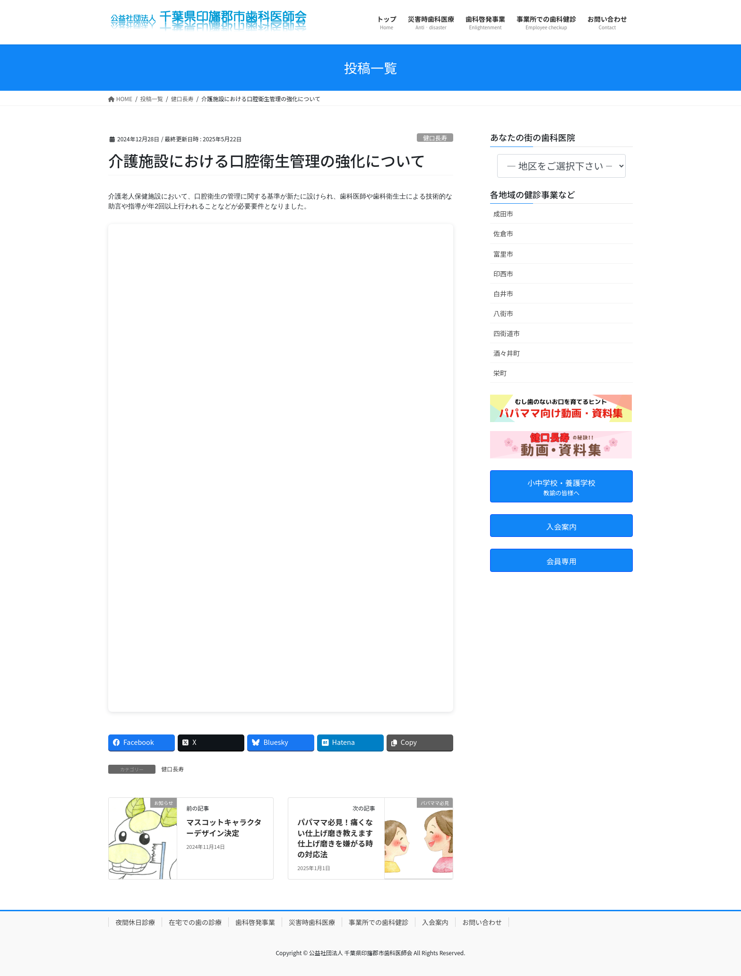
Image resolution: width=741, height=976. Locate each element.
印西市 (503, 273)
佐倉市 (503, 233)
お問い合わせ (482, 922)
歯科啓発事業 (255, 922)
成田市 (503, 213)
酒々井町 (506, 353)
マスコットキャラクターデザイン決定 (223, 827)
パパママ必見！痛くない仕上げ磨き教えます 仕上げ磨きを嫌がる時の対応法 (335, 837)
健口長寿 (435, 137)
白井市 (503, 293)
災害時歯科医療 (312, 922)
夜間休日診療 (135, 922)
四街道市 (506, 333)
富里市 (503, 254)
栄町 (500, 373)
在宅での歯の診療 (195, 922)
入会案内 (435, 922)
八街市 (503, 313)
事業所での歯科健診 (378, 922)
